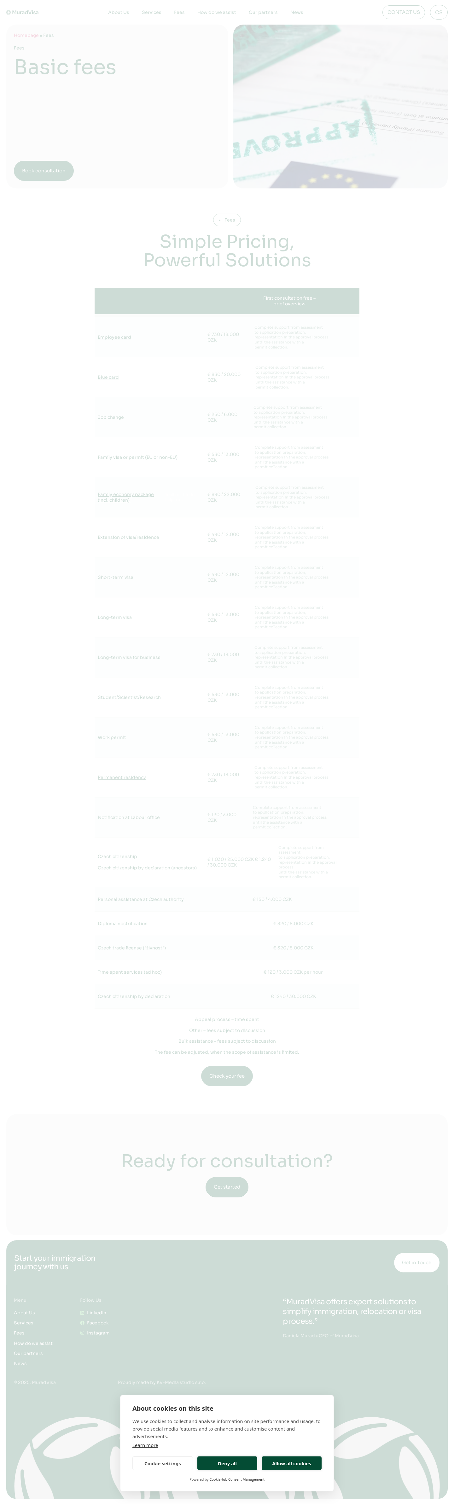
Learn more (145, 1445)
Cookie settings (162, 1463)
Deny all (227, 1463)
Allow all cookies (291, 1463)
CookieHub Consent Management (237, 1479)
